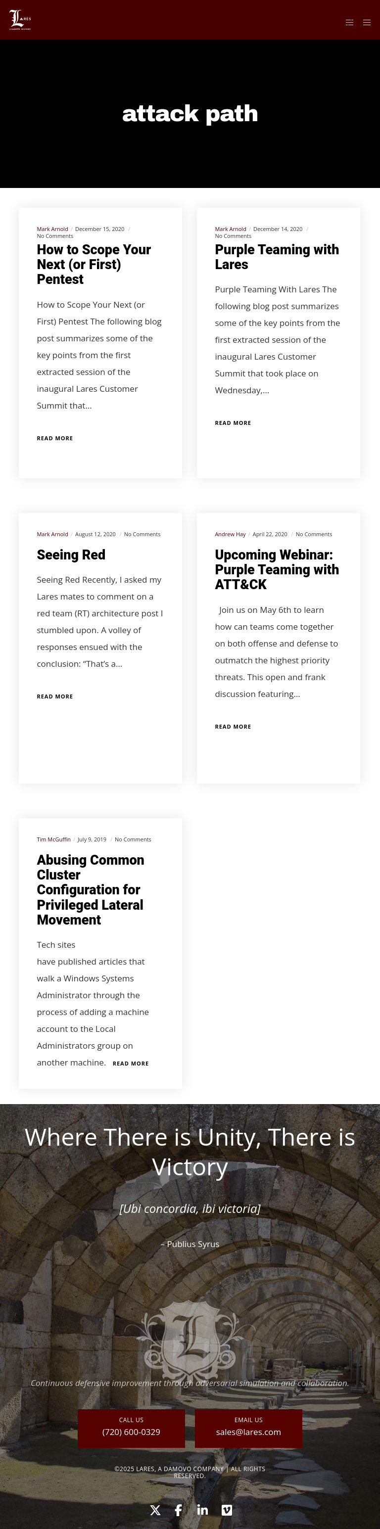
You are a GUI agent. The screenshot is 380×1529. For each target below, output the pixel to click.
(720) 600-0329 (131, 1431)
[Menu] (364, 22)
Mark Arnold (52, 228)
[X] (154, 1509)
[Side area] (346, 22)
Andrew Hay (230, 534)
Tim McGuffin (54, 839)
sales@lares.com (249, 1431)
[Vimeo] (226, 1509)
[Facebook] (178, 1509)
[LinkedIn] (202, 1509)
